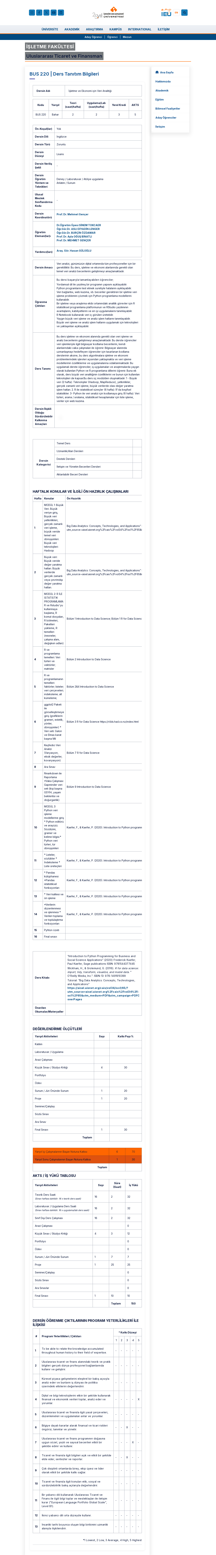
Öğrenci (112, 36)
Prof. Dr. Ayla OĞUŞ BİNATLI (74, 236)
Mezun (127, 36)
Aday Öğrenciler (165, 117)
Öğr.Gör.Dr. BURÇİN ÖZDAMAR (76, 232)
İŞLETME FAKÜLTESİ (50, 46)
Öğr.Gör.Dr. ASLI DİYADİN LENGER (78, 228)
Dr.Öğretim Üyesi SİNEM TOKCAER (79, 225)
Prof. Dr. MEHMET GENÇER (74, 240)
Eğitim (159, 99)
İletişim (160, 126)
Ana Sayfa (164, 72)
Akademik (161, 90)
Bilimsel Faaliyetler (167, 108)
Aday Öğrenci (93, 36)
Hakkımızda (163, 81)
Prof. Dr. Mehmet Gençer (72, 214)
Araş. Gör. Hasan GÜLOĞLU (74, 250)
